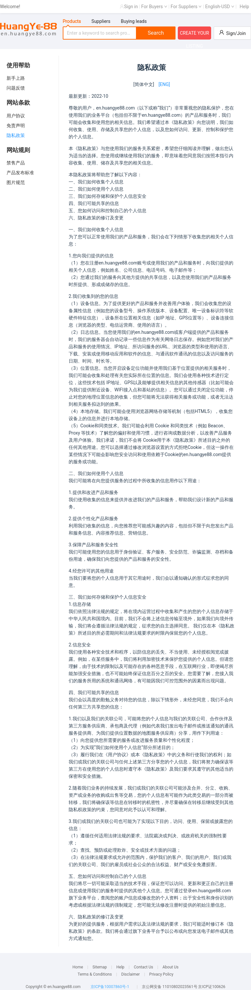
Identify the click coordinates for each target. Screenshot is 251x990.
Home (78, 967)
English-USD (219, 6)
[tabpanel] (119, 33)
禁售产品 (16, 162)
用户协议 (16, 115)
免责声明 (16, 125)
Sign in (131, 6)
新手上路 (16, 78)
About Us (170, 967)
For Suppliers (186, 6)
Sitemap (99, 967)
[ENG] (164, 84)
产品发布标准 (20, 172)
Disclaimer (130, 974)
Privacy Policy (161, 974)
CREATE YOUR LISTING (194, 35)
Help (244, 6)
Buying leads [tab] (134, 21)
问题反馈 (16, 88)
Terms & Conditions (95, 974)
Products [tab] (72, 21)
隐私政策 (16, 135)
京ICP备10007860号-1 (110, 986)
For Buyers (154, 6)
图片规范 (16, 182)
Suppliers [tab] (101, 21)
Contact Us (143, 967)
